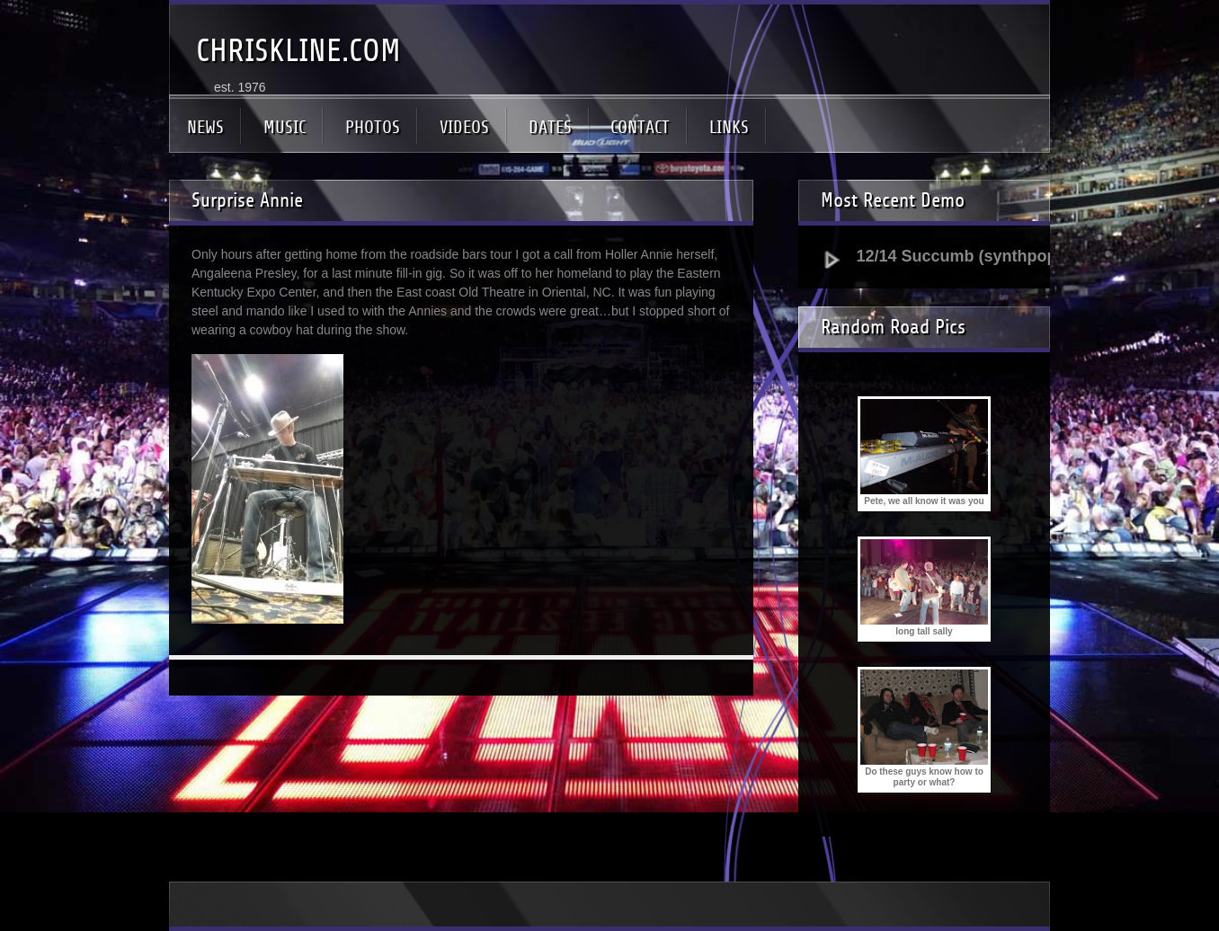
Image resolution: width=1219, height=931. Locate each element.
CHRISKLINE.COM (298, 50)
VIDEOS (464, 127)
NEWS (205, 127)
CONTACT (640, 127)
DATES (550, 127)
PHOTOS (372, 127)
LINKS (729, 127)
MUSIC (284, 127)
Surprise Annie (247, 200)
